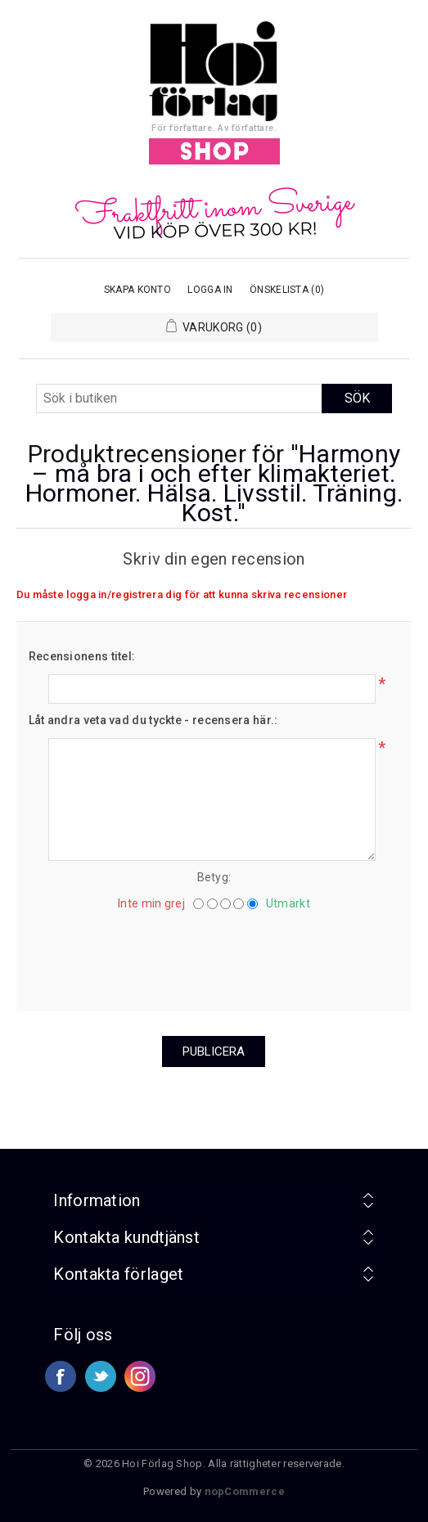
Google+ (139, 1376)
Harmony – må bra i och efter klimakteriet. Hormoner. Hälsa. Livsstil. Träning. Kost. (214, 483)
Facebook (60, 1376)
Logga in (209, 289)
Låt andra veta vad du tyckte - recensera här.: (153, 720)
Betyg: (214, 877)
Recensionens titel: (82, 656)
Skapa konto (137, 289)
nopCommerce (245, 1491)
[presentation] (213, 955)
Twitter (100, 1376)
